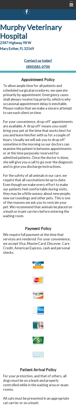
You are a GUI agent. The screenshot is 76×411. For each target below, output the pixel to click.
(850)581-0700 (38, 67)
